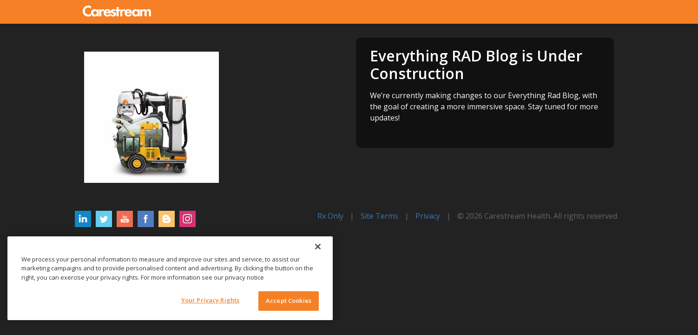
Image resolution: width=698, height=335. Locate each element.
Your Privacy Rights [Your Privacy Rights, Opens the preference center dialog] (210, 300)
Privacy (427, 216)
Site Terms (379, 216)
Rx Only (330, 216)
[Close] (318, 246)
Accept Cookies (288, 300)
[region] (170, 278)
